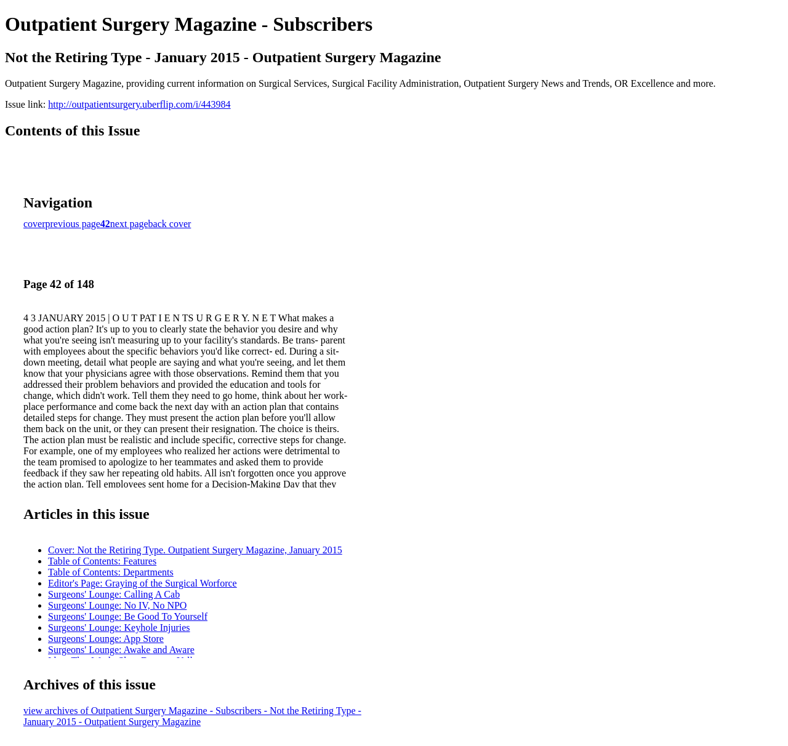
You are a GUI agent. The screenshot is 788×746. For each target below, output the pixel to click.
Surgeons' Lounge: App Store (106, 638)
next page (129, 224)
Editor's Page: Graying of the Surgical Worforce (142, 583)
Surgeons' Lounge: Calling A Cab (114, 594)
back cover (169, 224)
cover (34, 224)
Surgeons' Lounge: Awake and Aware (121, 649)
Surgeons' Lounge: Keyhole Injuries (119, 627)
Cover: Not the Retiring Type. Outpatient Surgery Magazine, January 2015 (195, 550)
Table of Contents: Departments (111, 572)
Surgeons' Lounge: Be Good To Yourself (127, 616)
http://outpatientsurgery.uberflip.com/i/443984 (139, 104)
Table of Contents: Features (102, 561)
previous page (73, 224)
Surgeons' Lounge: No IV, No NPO (117, 605)
